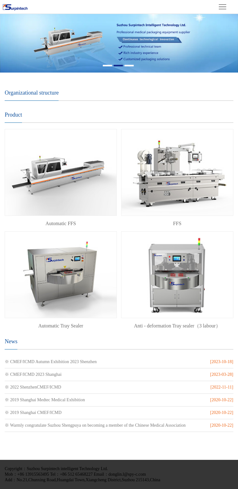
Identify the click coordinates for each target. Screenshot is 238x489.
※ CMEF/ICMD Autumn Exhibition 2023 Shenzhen (51, 361)
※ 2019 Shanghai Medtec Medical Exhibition (45, 400)
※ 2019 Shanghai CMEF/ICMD (33, 412)
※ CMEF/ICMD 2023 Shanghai (33, 374)
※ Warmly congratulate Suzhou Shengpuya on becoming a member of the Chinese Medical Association (95, 425)
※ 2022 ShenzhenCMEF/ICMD (33, 387)
